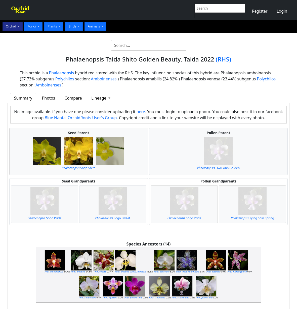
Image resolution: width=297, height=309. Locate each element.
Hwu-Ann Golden (218, 168)
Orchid (11, 26)
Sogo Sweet (112, 218)
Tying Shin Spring (252, 218)
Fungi (32, 26)
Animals (94, 26)
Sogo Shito (79, 168)
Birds (72, 26)
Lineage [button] (99, 98)
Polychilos (64, 79)
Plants (53, 26)
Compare (73, 98)
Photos (48, 98)
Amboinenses (103, 79)
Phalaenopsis (61, 73)
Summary (23, 98)
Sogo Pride (45, 218)
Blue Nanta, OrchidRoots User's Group (81, 117)
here (141, 111)
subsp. (130, 271)
